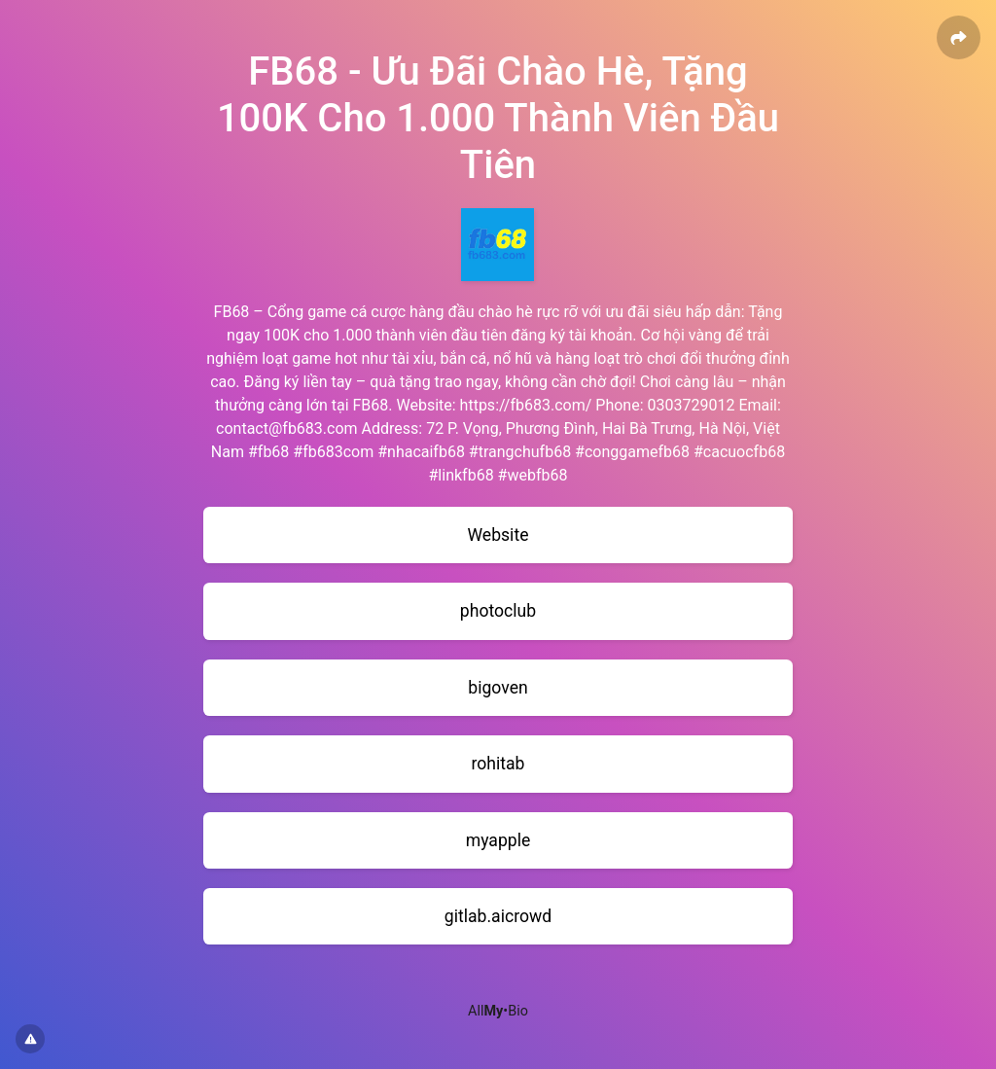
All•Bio (498, 1011)
